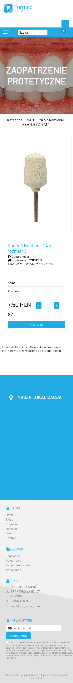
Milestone (47, 264)
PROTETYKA (36, 120)
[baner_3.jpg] (36, 75)
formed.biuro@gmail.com (23, 606)
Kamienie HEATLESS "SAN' (43, 122)
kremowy (14, 291)
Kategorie (15, 120)
